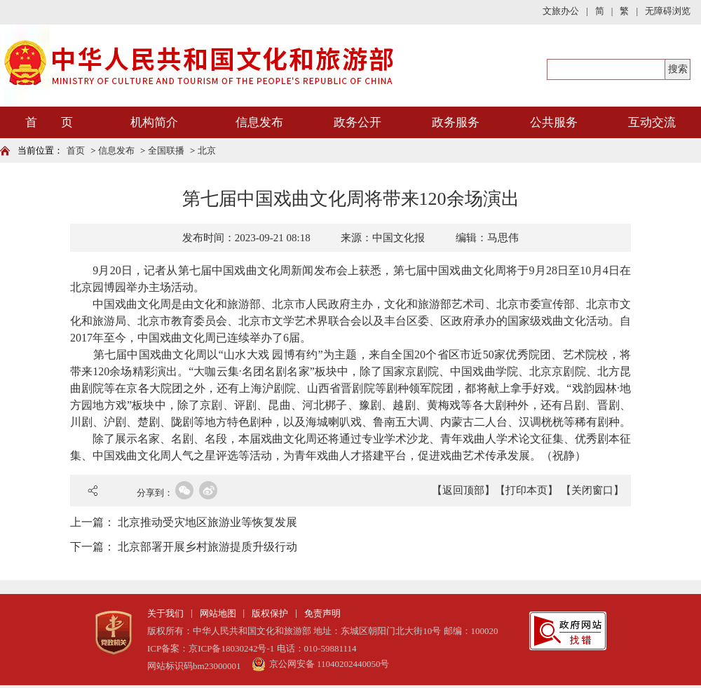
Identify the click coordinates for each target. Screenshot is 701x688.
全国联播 (166, 150)
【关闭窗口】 (592, 490)
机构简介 (154, 122)
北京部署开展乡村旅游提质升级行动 (207, 547)
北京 (207, 150)
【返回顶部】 (463, 490)
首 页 (49, 122)
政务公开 (357, 122)
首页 (76, 150)
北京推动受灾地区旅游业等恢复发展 (207, 522)
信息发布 (259, 122)
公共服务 (554, 122)
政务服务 (455, 122)
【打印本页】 (526, 490)
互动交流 (652, 122)
